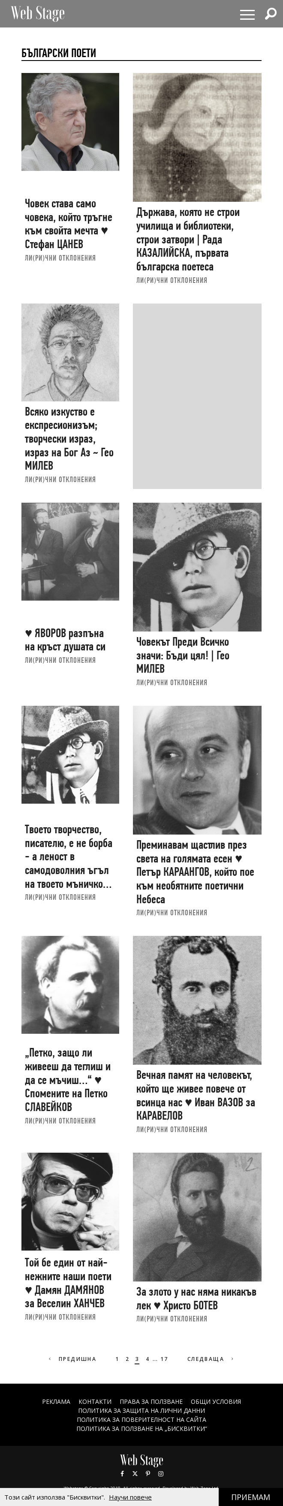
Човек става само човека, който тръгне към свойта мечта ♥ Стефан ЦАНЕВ (68, 223)
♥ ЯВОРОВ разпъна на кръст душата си (65, 640)
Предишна (71, 1359)
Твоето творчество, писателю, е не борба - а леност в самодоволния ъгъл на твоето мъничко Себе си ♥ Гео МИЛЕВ (68, 863)
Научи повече (130, 1497)
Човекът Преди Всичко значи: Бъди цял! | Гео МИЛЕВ (182, 655)
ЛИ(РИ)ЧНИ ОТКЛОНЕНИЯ (60, 257)
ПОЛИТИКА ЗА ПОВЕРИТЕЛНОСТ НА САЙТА (141, 1419)
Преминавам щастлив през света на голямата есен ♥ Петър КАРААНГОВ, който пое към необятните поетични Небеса (195, 872)
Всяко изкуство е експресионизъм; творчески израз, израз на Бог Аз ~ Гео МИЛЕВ (69, 438)
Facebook (122, 1473)
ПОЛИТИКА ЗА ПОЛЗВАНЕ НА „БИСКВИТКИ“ (141, 1428)
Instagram (160, 1473)
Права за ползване (151, 1401)
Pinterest (148, 1473)
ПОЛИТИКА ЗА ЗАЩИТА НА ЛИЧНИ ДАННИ (141, 1410)
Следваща (211, 1359)
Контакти (94, 1401)
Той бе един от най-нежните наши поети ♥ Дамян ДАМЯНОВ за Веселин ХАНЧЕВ (68, 1282)
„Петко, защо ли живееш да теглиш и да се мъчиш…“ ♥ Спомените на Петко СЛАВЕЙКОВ (68, 1079)
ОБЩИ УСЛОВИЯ (216, 1401)
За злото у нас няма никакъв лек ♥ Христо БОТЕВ (196, 1298)
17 (164, 1359)
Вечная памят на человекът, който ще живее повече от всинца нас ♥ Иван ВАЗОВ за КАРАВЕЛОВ (195, 1095)
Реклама (56, 1401)
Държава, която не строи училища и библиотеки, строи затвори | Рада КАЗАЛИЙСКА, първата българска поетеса (188, 239)
